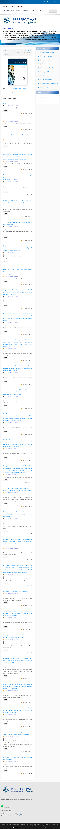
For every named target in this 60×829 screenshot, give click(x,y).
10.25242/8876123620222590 (11, 296)
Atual (12, 10)
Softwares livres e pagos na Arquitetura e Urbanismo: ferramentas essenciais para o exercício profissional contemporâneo (17, 272)
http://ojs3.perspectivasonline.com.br (15, 816)
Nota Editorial (44, 64)
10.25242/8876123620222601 (11, 518)
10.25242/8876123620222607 (11, 665)
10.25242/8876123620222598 (11, 448)
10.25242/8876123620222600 (11, 492)
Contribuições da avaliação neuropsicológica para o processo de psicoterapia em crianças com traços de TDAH (17, 661)
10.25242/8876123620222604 (11, 593)
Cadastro (47, 2)
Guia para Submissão (46, 72)
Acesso (55, 2)
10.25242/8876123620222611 (11, 761)
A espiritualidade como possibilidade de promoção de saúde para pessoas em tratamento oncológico (17, 710)
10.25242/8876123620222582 (11, 121)
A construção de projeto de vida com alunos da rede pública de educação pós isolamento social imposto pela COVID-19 (17, 686)
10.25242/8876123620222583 (11, 139)
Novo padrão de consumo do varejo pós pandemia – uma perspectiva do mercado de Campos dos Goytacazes (17, 177)
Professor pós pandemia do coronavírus (15, 591)
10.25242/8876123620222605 (11, 617)
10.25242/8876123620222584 (11, 161)
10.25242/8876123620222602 (11, 548)
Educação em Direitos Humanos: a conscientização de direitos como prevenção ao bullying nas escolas (17, 514)
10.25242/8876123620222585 (11, 181)
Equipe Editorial (44, 60)
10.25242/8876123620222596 (11, 396)
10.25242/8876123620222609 (11, 714)
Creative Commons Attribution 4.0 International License (30, 827)
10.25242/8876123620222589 (11, 276)
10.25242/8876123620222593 (11, 372)
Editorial (6, 103)
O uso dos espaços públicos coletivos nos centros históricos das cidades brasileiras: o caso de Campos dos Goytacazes (17, 392)
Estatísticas (43, 87)
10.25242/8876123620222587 (11, 226)
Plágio (42, 76)
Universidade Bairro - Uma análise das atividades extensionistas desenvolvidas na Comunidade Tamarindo (17, 613)
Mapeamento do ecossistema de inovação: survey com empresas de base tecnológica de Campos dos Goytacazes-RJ (17, 248)
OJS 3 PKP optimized (49, 827)
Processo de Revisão (46, 68)
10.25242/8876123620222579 (11, 105)
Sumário (5, 119)
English (40, 101)
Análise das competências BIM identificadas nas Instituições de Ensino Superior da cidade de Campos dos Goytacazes (17, 368)
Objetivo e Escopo (45, 56)
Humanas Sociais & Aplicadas (12, 6)
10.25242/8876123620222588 (11, 252)
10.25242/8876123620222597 (11, 422)
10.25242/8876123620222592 (11, 348)
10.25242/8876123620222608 (11, 690)
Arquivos (25, 10)
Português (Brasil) (43, 97)
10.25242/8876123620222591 (11, 322)
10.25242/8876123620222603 (11, 574)
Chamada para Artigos (46, 52)
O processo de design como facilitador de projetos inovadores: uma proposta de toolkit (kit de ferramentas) (17, 292)
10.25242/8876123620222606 (11, 639)
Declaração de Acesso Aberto (48, 83)
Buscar (53, 11)
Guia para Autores (45, 79)
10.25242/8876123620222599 (11, 474)
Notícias (32, 10)
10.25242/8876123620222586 (11, 204)
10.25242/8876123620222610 (11, 736)
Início (6, 10)
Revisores (18, 10)
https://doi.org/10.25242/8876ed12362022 (17, 88)
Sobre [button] (39, 10)
